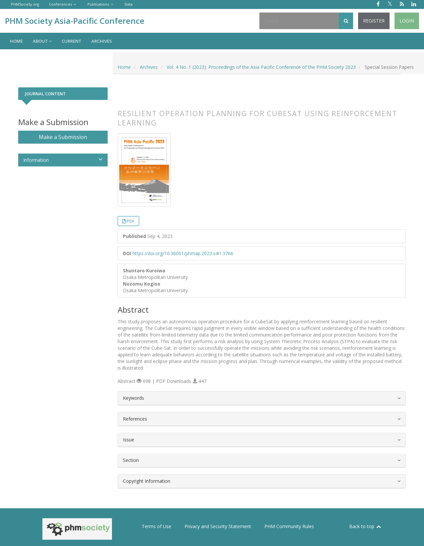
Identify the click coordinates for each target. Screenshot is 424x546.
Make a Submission (63, 137)
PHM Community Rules (289, 526)
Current (71, 41)
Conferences (60, 4)
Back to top (365, 526)
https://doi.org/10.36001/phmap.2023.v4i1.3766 (182, 253)
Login (406, 21)
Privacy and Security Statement (218, 526)
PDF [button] (130, 221)
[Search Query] (299, 21)
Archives (101, 41)
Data (128, 4)
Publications (98, 4)
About (42, 41)
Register (374, 21)
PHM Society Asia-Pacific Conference (74, 20)
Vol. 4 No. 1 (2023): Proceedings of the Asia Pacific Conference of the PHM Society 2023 (261, 67)
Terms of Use (156, 526)
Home (16, 41)
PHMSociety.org (25, 4)
